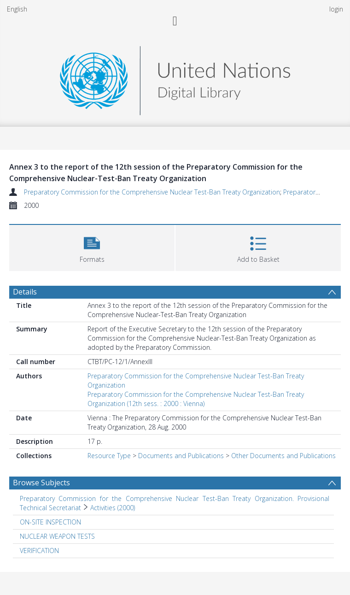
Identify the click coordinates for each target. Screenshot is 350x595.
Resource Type (109, 455)
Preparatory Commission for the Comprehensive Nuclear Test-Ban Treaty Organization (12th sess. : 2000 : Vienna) (196, 399)
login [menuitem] (336, 9)
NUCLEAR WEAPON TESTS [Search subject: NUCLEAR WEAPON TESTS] (57, 536)
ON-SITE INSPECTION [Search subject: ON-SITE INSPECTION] (50, 522)
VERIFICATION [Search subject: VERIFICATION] (39, 550)
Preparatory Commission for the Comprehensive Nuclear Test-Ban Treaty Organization (152, 192)
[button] (92, 247)
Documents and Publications (181, 455)
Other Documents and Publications (283, 455)
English (17, 9)
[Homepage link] (175, 78)
